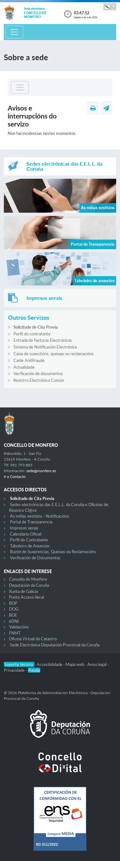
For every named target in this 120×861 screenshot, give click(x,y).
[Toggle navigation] (14, 32)
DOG (14, 608)
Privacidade (15, 670)
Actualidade (24, 367)
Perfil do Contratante (29, 539)
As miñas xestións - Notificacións (39, 516)
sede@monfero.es (41, 470)
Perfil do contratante (32, 333)
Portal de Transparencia (31, 521)
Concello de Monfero (28, 579)
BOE (13, 615)
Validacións (19, 626)
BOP (13, 603)
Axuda (34, 670)
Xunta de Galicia (23, 591)
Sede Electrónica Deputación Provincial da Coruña (55, 644)
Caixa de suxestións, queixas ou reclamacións (53, 353)
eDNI (14, 621)
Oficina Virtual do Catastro (33, 638)
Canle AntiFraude (28, 360)
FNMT (15, 633)
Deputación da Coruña (29, 585)
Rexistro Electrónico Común (38, 380)
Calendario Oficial (25, 534)
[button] (109, 6)
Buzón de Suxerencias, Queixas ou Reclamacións (53, 551)
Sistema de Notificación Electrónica (45, 346)
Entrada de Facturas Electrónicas (42, 340)
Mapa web (75, 664)
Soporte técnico (19, 664)
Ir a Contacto (15, 476)
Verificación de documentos (38, 373)
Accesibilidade (50, 664)
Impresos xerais (24, 527)
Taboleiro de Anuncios (30, 545)
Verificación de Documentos (35, 557)
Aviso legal (97, 664)
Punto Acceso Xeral (26, 597)
